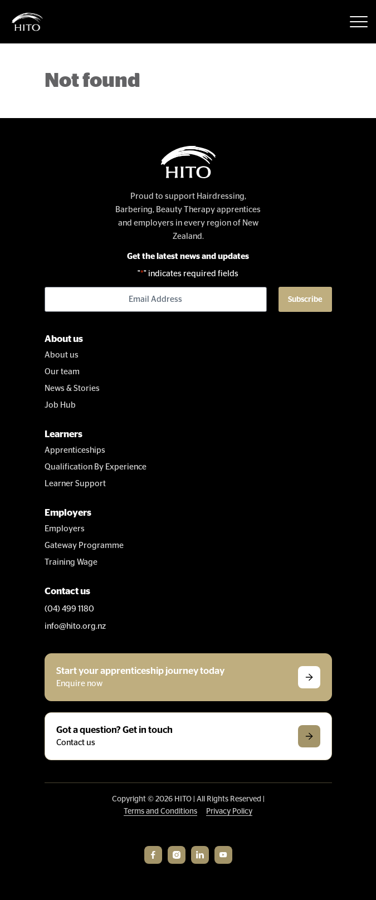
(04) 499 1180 (69, 609)
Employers (65, 529)
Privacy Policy (229, 811)
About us (62, 355)
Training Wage (71, 562)
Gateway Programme (84, 545)
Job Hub (60, 405)
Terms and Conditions (160, 811)
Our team (62, 372)
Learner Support (75, 484)
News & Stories (72, 388)
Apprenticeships (75, 450)
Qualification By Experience (96, 467)
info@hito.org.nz (75, 626)
